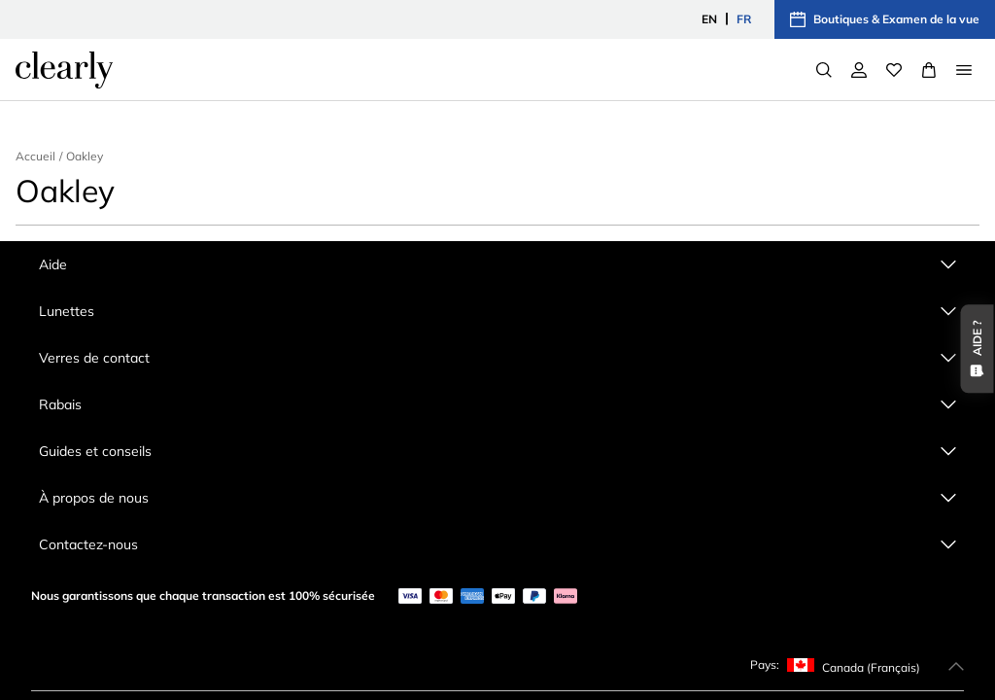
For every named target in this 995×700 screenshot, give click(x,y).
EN (709, 19)
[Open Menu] (963, 70)
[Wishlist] (893, 70)
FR (744, 19)
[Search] (824, 70)
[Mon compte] (859, 70)
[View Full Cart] (928, 70)
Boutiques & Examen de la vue (884, 19)
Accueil (35, 156)
